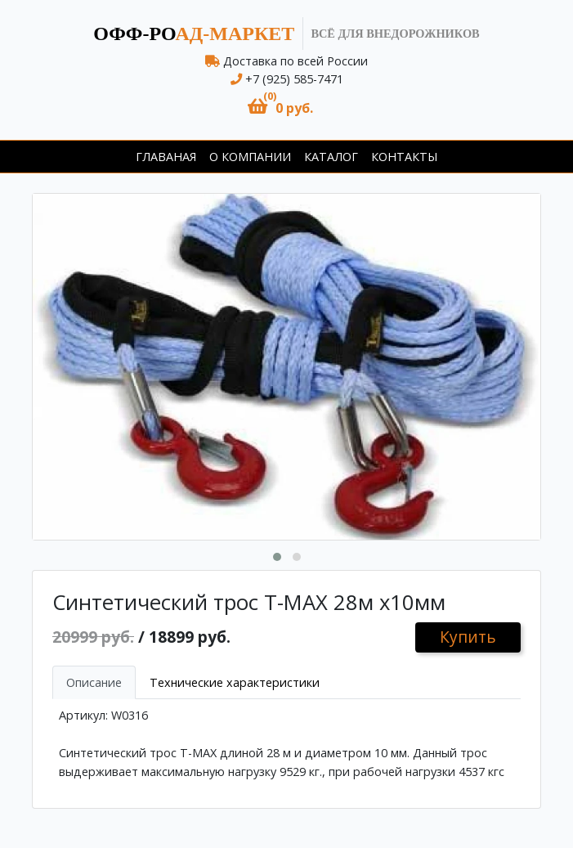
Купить (468, 637)
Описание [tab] (94, 682)
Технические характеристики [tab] (235, 682)
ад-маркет (193, 33)
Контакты (404, 156)
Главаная (166, 156)
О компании (250, 156)
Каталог (331, 156)
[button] (280, 107)
